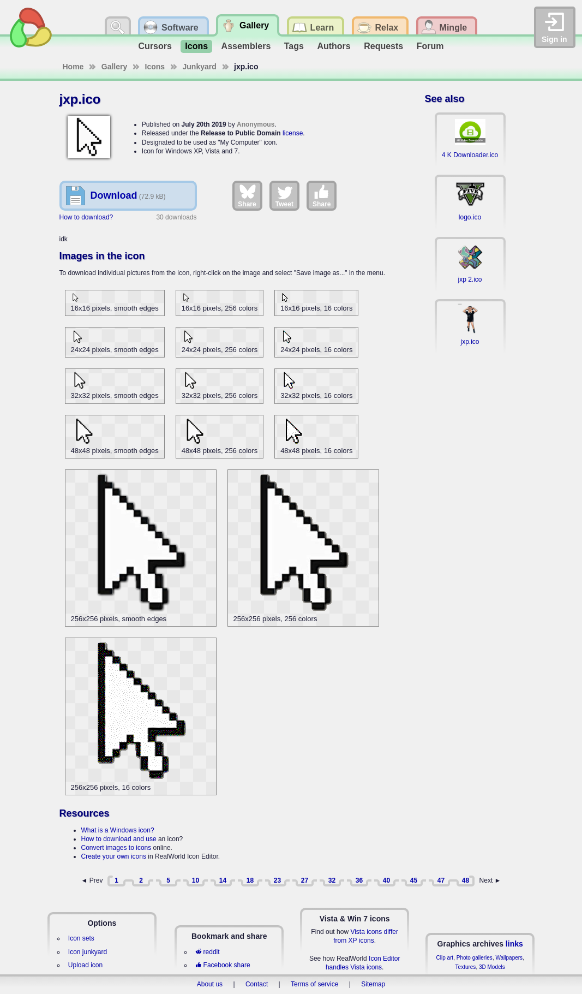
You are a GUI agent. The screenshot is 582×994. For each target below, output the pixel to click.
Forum (430, 46)
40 (386, 880)
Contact (256, 984)
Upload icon (85, 965)
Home (73, 66)
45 (413, 880)
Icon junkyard (87, 952)
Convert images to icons (116, 848)
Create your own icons (113, 856)
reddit (207, 952)
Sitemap (373, 984)
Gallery (114, 66)
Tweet (284, 195)
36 (359, 880)
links (514, 943)
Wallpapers (509, 958)
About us (210, 984)
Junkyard (200, 66)
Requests (383, 46)
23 (277, 880)
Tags (294, 46)
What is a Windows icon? (117, 830)
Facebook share (222, 965)
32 (331, 880)
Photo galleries (475, 958)
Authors (333, 46)
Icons (196, 46)
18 (250, 880)
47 (441, 880)
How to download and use (119, 839)
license (293, 133)
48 (465, 880)
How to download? (86, 217)
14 (222, 880)
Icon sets (81, 938)
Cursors (155, 46)
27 (304, 880)
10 (195, 880)
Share (247, 195)
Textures (465, 967)
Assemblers (246, 46)
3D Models (492, 967)
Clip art (444, 958)
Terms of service (314, 984)
